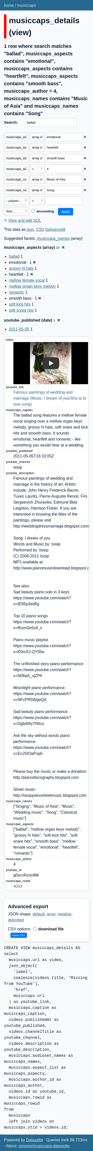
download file (48, 929)
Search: (11, 122)
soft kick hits (20, 304)
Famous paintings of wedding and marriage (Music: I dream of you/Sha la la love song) (50, 398)
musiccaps (26, 5)
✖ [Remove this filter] (85, 137)
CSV (40, 229)
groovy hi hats (21, 268)
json (30, 229)
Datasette (34, 1140)
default (39, 914)
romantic (16, 292)
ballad (14, 256)
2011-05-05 (19, 329)
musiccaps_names (53, 238)
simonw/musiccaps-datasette (44, 1146)
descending (42, 211)
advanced (55, 229)
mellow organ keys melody (32, 286)
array (51, 914)
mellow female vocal (27, 280)
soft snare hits (21, 310)
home (9, 5)
